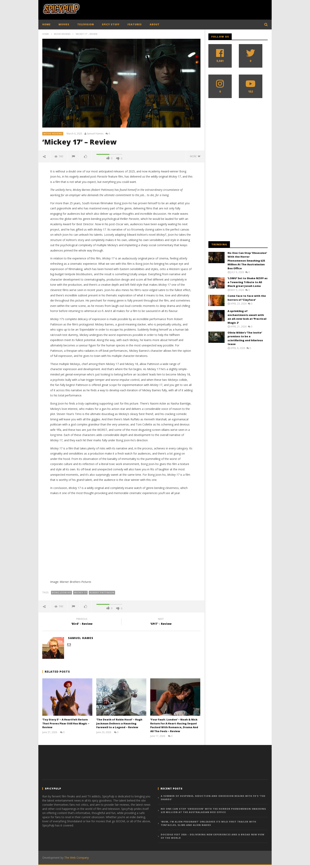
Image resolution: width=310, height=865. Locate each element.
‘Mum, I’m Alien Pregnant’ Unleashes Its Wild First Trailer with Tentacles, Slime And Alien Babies (208, 823)
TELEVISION (85, 24)
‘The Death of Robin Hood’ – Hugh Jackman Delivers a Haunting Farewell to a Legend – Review (119, 723)
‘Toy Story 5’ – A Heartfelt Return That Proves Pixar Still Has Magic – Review (65, 723)
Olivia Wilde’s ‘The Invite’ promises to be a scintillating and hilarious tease (245, 338)
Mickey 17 (80, 592)
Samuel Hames (95, 133)
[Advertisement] (196, 9)
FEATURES (135, 24)
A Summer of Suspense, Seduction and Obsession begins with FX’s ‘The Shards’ (213, 797)
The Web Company (76, 857)
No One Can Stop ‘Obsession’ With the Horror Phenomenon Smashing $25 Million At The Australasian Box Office (247, 260)
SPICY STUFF (111, 24)
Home (45, 33)
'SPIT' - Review (161, 622)
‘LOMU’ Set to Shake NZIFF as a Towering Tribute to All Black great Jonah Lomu (247, 282)
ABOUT (155, 24)
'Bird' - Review (81, 622)
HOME (46, 24)
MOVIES (64, 24)
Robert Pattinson (102, 592)
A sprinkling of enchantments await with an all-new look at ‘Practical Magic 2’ (247, 316)
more (195, 156)
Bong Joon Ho (61, 592)
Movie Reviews (62, 33)
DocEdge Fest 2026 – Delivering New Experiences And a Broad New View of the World (212, 836)
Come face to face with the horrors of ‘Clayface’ (247, 298)
